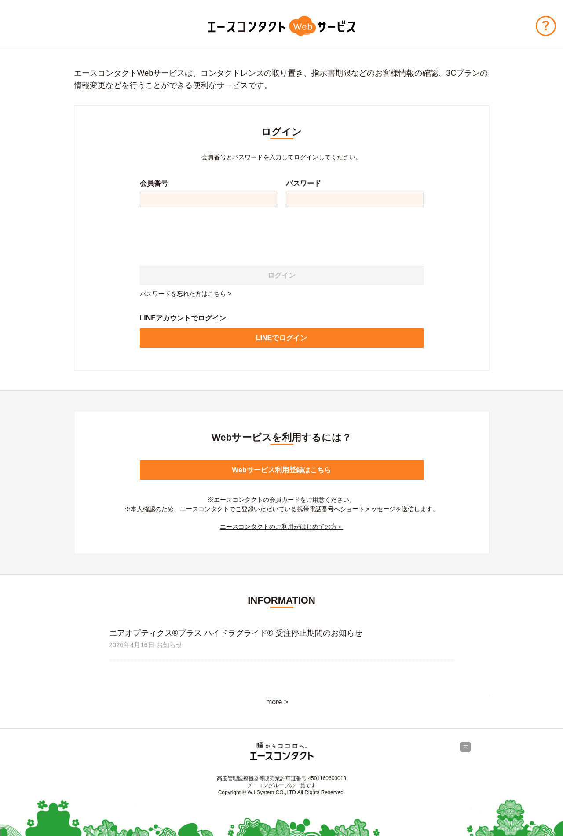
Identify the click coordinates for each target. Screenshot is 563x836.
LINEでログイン (281, 338)
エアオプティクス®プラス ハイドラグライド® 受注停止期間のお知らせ (236, 633)
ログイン (281, 275)
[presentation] (207, 233)
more (274, 702)
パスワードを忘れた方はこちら (183, 293)
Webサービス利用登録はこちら (281, 470)
